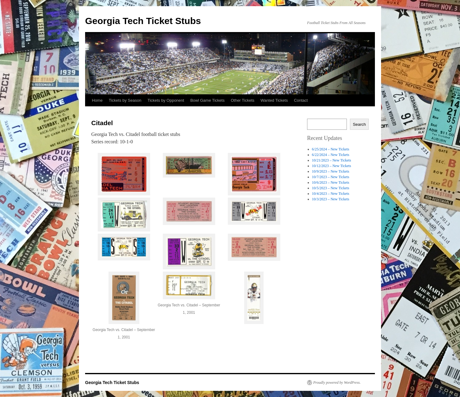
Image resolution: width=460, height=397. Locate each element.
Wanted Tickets (274, 100)
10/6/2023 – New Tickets (330, 182)
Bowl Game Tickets (207, 100)
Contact (301, 100)
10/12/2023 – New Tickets (331, 166)
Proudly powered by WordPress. (337, 382)
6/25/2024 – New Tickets (330, 149)
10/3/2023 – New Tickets (330, 199)
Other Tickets (242, 100)
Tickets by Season (125, 100)
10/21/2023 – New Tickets (331, 160)
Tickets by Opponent (165, 100)
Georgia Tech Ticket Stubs (143, 21)
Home (97, 100)
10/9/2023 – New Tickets (330, 171)
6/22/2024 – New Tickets (330, 155)
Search (359, 124)
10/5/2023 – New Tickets (330, 188)
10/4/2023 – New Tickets (330, 193)
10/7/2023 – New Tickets (330, 177)
